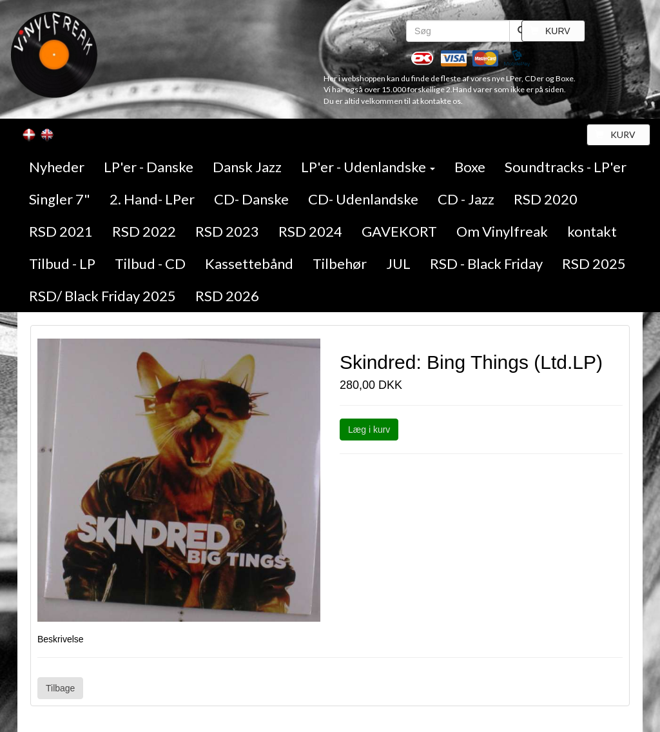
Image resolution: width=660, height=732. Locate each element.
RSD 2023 (227, 231)
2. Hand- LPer (152, 199)
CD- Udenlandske (363, 199)
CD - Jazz (466, 199)
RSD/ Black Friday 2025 (102, 295)
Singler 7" (59, 199)
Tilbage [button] (60, 688)
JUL (398, 263)
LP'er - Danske (148, 166)
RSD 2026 (227, 295)
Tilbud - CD (150, 263)
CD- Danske (251, 199)
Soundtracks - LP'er (565, 166)
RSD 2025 (594, 263)
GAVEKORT (399, 231)
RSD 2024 (310, 231)
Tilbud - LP (62, 263)
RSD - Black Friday (486, 263)
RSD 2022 (144, 231)
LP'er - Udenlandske (368, 166)
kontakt (592, 231)
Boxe (469, 166)
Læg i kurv (369, 429)
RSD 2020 (546, 199)
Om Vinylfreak (502, 231)
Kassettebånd (249, 263)
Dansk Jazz (247, 166)
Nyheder (56, 166)
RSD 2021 (61, 231)
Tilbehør (340, 263)
